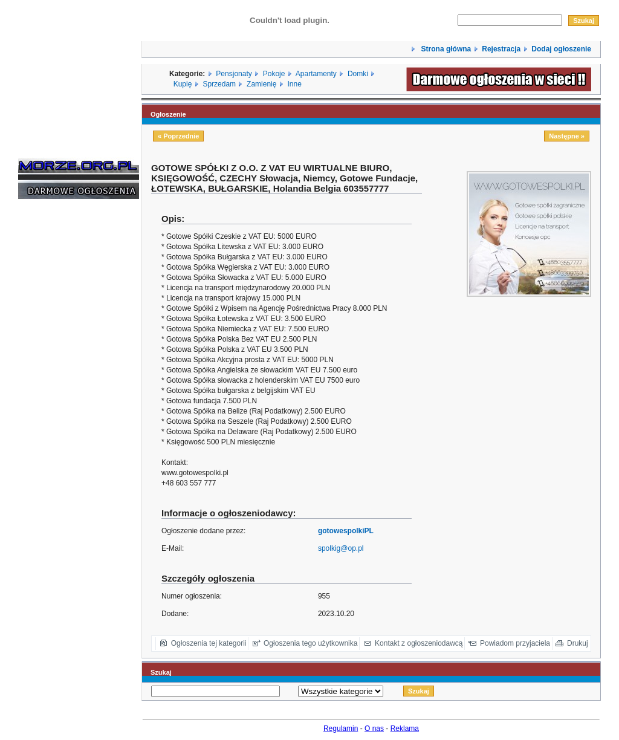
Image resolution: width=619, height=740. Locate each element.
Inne (294, 84)
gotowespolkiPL (346, 531)
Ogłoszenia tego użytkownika (310, 643)
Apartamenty (316, 74)
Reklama (405, 728)
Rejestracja (501, 49)
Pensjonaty (233, 74)
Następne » (567, 136)
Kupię (182, 84)
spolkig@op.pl (341, 548)
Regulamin (340, 728)
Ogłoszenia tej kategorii (209, 643)
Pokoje (274, 74)
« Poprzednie (178, 136)
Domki (358, 74)
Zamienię (261, 84)
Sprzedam (219, 84)
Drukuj (577, 643)
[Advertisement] (54, 391)
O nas (374, 728)
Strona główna (445, 49)
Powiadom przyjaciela (515, 643)
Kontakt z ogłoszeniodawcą (418, 643)
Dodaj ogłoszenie (561, 49)
